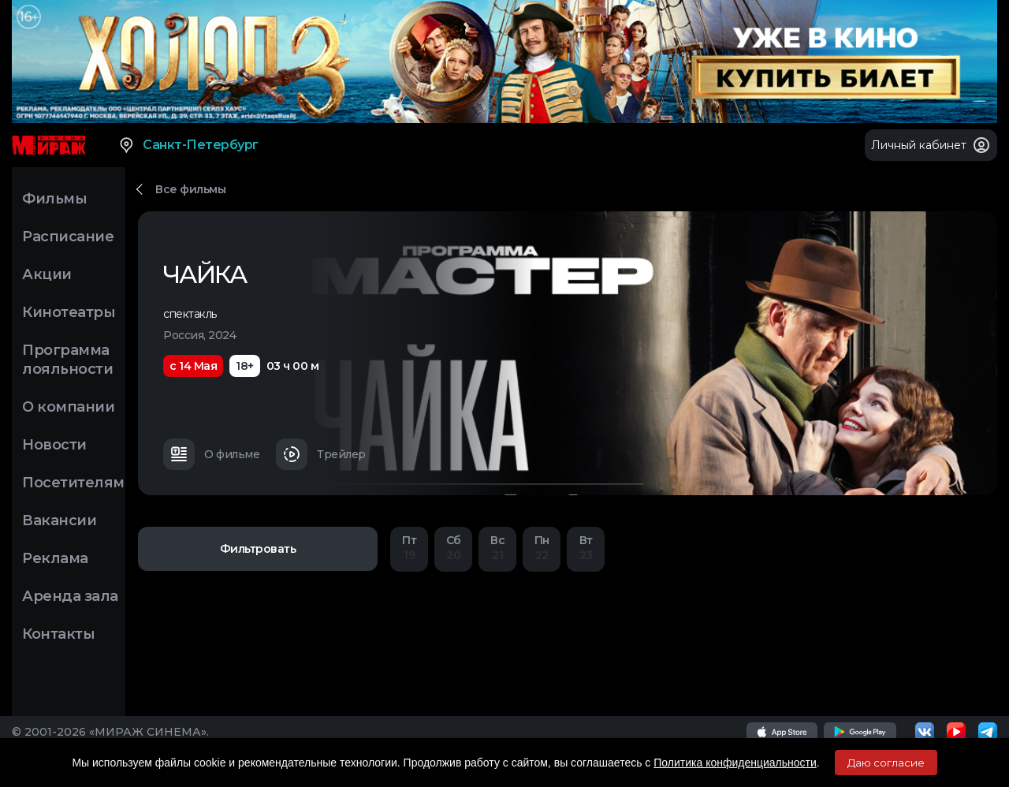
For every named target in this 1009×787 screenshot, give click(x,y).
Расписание (68, 236)
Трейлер (321, 454)
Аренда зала (70, 596)
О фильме (211, 454)
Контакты (58, 634)
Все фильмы (190, 189)
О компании (68, 407)
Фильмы (54, 198)
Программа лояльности (67, 359)
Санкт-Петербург (188, 145)
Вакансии (59, 520)
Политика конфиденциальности (735, 762)
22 (541, 547)
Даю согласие (886, 762)
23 (585, 547)
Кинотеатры (68, 312)
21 (497, 547)
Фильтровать (258, 549)
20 (453, 547)
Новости (54, 444)
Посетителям (73, 482)
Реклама (55, 558)
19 (409, 547)
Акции (47, 274)
